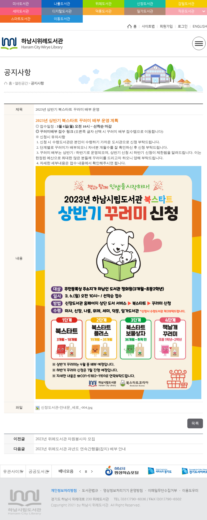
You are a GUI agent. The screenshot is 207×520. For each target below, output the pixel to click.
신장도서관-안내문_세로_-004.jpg (64, 407)
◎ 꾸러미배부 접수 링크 (54, 131)
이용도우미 (190, 490)
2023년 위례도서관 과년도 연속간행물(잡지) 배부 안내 (81, 449)
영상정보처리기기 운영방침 (123, 490)
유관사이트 (13, 471)
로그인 (183, 26)
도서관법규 (90, 490)
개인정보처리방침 (64, 490)
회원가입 (166, 26)
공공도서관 (39, 471)
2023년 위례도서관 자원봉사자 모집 (65, 439)
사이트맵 (148, 26)
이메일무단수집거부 (162, 490)
